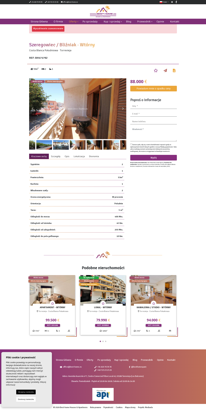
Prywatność (108, 407)
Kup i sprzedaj (112, 21)
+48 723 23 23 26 (51, 2)
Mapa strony (130, 407)
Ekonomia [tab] (94, 156)
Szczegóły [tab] (55, 156)
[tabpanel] (52, 306)
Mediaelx (149, 407)
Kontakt (174, 21)
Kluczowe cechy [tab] (39, 156)
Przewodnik (144, 21)
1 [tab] (100, 341)
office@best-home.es (70, 2)
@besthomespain (137, 367)
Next (123, 108)
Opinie (160, 21)
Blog (128, 21)
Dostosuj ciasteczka (26, 399)
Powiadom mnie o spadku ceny (154, 88)
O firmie (58, 21)
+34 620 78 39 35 (35, 2)
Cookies (119, 407)
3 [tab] (105, 341)
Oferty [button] (73, 21)
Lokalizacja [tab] (79, 156)
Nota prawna (95, 407)
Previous (32, 108)
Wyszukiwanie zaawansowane (48, 28)
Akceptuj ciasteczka (26, 392)
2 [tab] (103, 341)
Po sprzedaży (90, 21)
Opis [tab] (67, 156)
